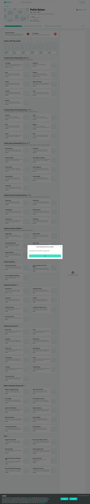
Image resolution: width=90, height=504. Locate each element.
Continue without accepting (83, 495)
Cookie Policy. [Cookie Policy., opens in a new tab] (42, 502)
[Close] (61, 247)
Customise (64, 498)
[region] (45, 499)
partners (29, 497)
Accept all (73, 498)
